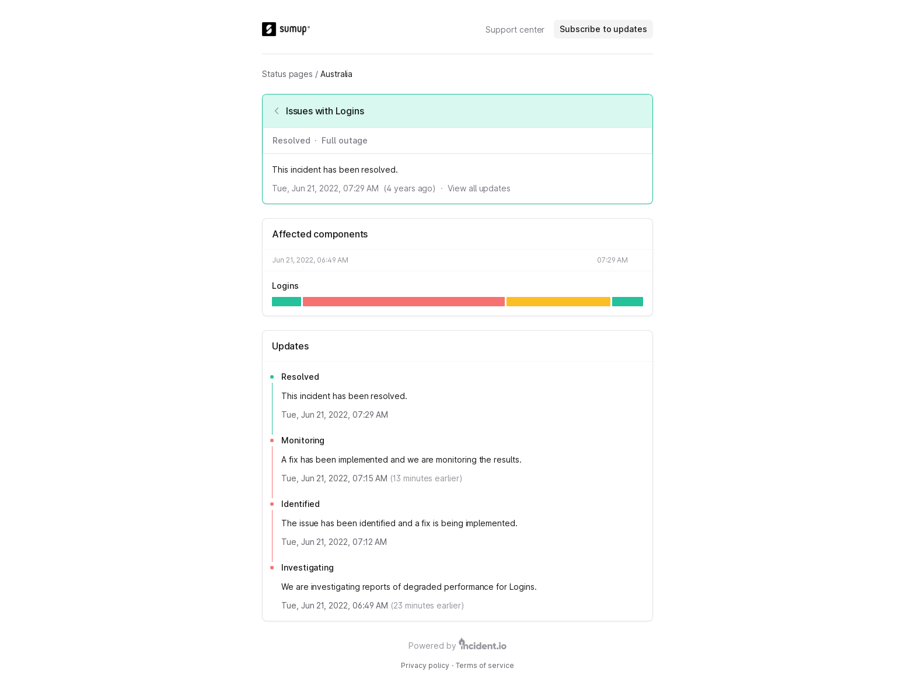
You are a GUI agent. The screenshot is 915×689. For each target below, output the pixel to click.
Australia (336, 74)
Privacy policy (425, 665)
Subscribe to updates (603, 29)
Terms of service (485, 665)
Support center (515, 29)
